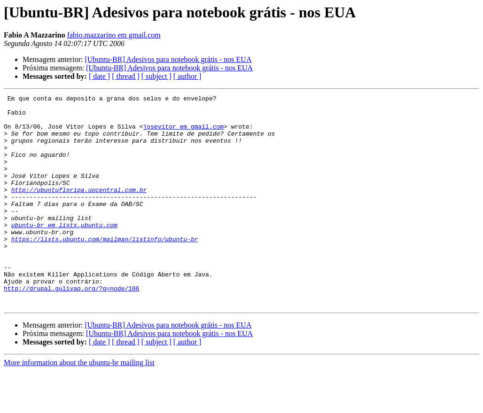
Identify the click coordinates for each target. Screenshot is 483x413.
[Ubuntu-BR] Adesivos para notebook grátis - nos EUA (168, 59)
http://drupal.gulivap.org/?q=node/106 (72, 327)
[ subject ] (156, 76)
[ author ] (187, 76)
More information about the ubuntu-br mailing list (79, 405)
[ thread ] (126, 76)
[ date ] (99, 76)
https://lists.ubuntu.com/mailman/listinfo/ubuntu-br (104, 268)
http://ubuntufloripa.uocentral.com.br (79, 209)
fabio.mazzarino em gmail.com (114, 35)
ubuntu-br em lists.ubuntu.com (64, 251)
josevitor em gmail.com (183, 133)
